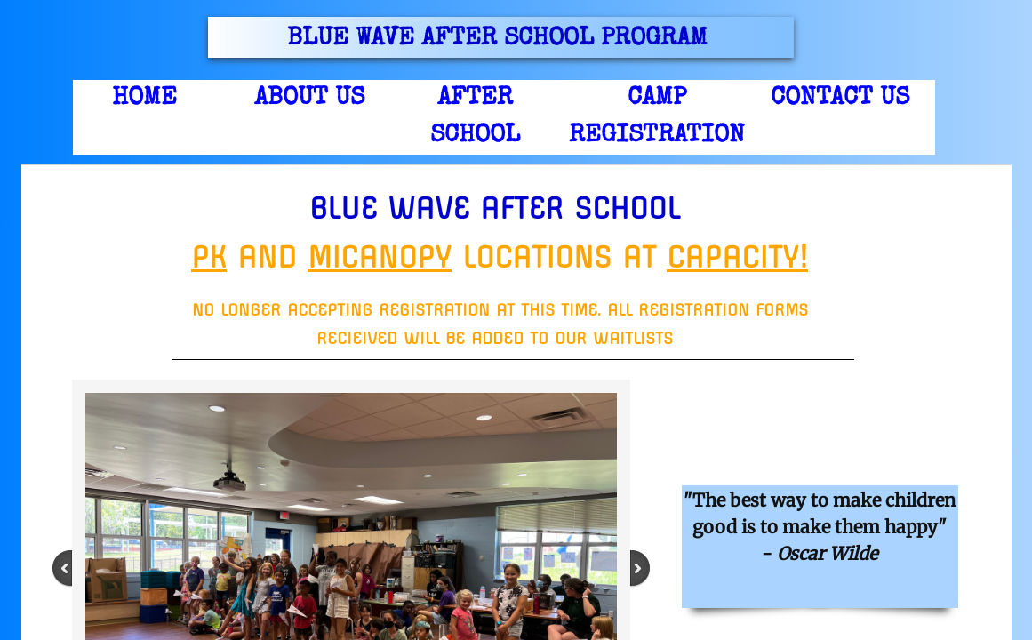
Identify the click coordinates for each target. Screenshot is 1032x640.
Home (144, 98)
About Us (309, 98)
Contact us (840, 98)
